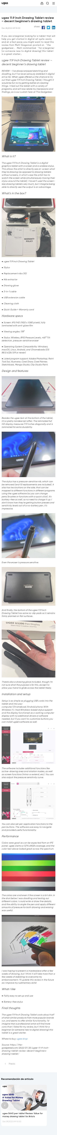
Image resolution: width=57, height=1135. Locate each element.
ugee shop (22, 1039)
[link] (6, 3)
